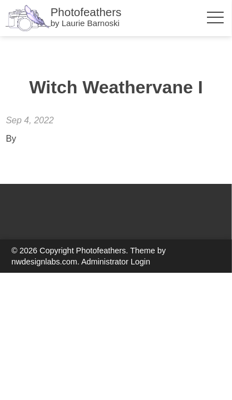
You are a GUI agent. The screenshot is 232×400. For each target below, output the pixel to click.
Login (140, 261)
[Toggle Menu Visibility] (213, 18)
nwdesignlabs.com (44, 261)
